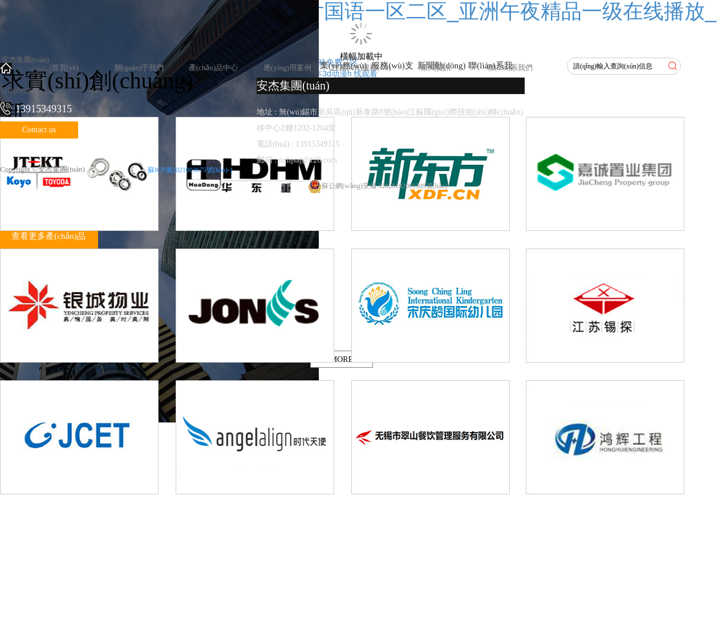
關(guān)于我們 (139, 67)
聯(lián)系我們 (510, 67)
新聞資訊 (436, 67)
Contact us (39, 129)
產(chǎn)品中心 (213, 67)
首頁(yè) (65, 67)
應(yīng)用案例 (287, 67)
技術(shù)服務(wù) (361, 67)
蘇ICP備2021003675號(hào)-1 (190, 170)
